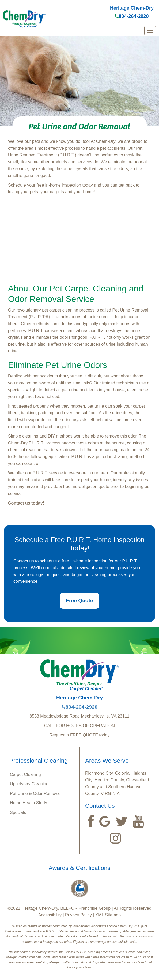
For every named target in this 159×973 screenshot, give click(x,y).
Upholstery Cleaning (29, 784)
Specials (18, 812)
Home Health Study (28, 803)
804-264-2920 (132, 16)
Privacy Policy (78, 915)
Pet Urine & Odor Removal (35, 793)
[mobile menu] (150, 30)
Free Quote (79, 600)
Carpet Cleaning (25, 774)
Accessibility (50, 915)
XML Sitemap (108, 915)
